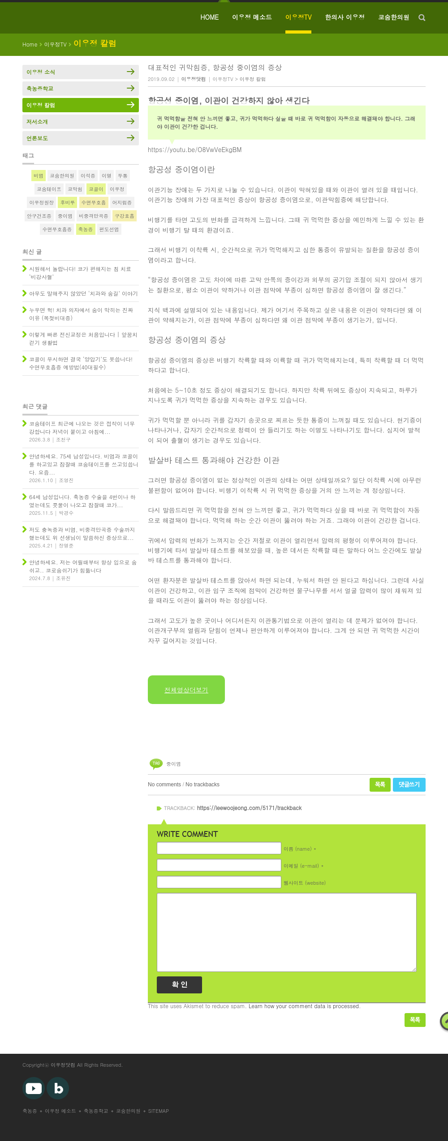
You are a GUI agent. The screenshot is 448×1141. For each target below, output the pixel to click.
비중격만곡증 (93, 215)
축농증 (85, 229)
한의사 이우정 (345, 17)
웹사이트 (305, 882)
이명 (107, 175)
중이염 (173, 763)
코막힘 (75, 189)
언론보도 (37, 138)
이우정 (117, 189)
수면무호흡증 (57, 229)
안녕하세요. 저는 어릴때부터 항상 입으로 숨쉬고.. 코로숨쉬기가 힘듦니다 (83, 566)
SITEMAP (158, 1110)
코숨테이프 (49, 189)
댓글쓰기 (409, 785)
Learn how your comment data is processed (304, 1006)
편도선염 (109, 229)
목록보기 (415, 1020)
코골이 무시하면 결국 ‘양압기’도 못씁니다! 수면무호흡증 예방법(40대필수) (81, 363)
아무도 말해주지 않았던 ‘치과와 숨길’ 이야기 (83, 293)
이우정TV (298, 17)
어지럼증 (122, 202)
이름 (298, 848)
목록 (380, 785)
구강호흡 (124, 215)
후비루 (67, 202)
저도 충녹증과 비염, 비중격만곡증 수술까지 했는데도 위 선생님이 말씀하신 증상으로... (82, 533)
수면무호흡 (94, 202)
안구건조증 (39, 215)
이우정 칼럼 (253, 79)
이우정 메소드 (252, 17)
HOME (209, 17)
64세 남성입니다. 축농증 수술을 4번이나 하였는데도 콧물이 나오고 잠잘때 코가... (82, 501)
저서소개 (37, 121)
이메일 (301, 865)
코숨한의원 (393, 17)
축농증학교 (39, 88)
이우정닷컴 (63, 1064)
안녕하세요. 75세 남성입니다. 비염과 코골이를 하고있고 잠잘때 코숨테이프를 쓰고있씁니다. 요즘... (83, 464)
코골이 (96, 189)
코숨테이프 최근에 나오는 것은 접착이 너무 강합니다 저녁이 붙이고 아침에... (82, 427)
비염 (38, 175)
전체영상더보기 (186, 689)
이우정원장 (41, 202)
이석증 (88, 175)
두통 (123, 175)
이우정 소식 (40, 72)
